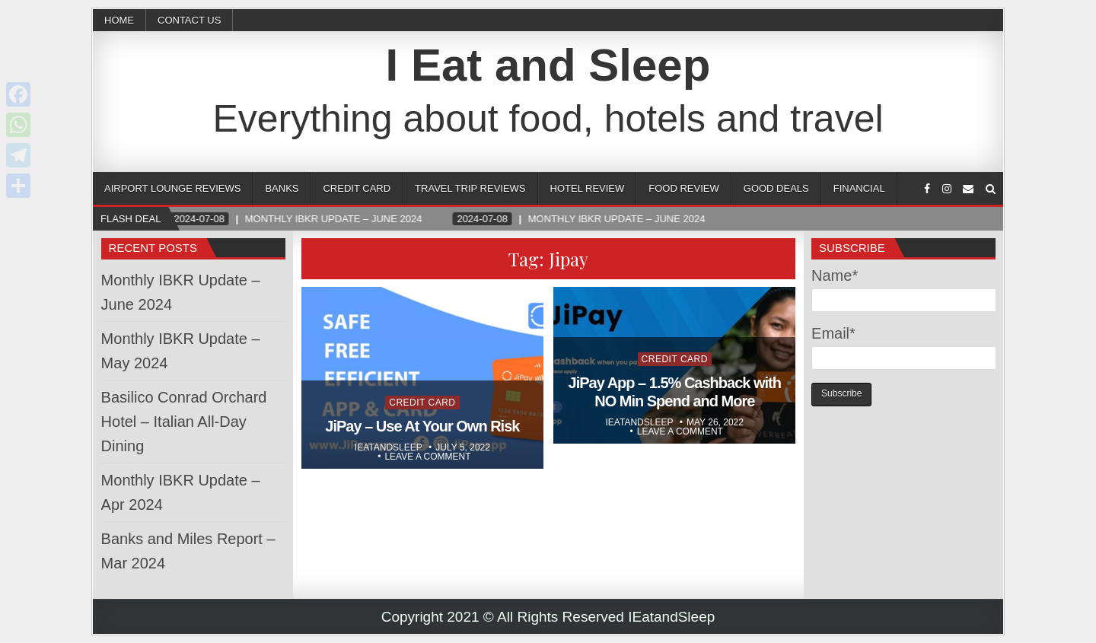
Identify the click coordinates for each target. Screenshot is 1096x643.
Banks (281, 188)
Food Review (683, 188)
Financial (859, 188)
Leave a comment (427, 456)
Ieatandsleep (388, 447)
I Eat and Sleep (548, 65)
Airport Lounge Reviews (172, 188)
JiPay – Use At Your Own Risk (422, 426)
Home (119, 20)
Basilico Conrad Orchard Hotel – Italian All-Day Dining (184, 421)
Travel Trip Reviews (470, 188)
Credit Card (356, 188)
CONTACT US (189, 20)
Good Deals (776, 188)
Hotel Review (587, 188)
